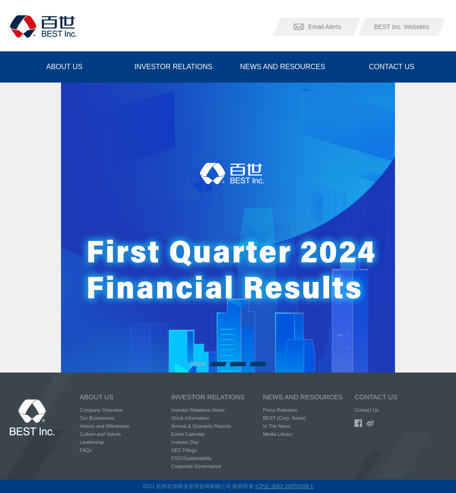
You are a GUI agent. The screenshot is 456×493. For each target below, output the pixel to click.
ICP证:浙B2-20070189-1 (284, 486)
